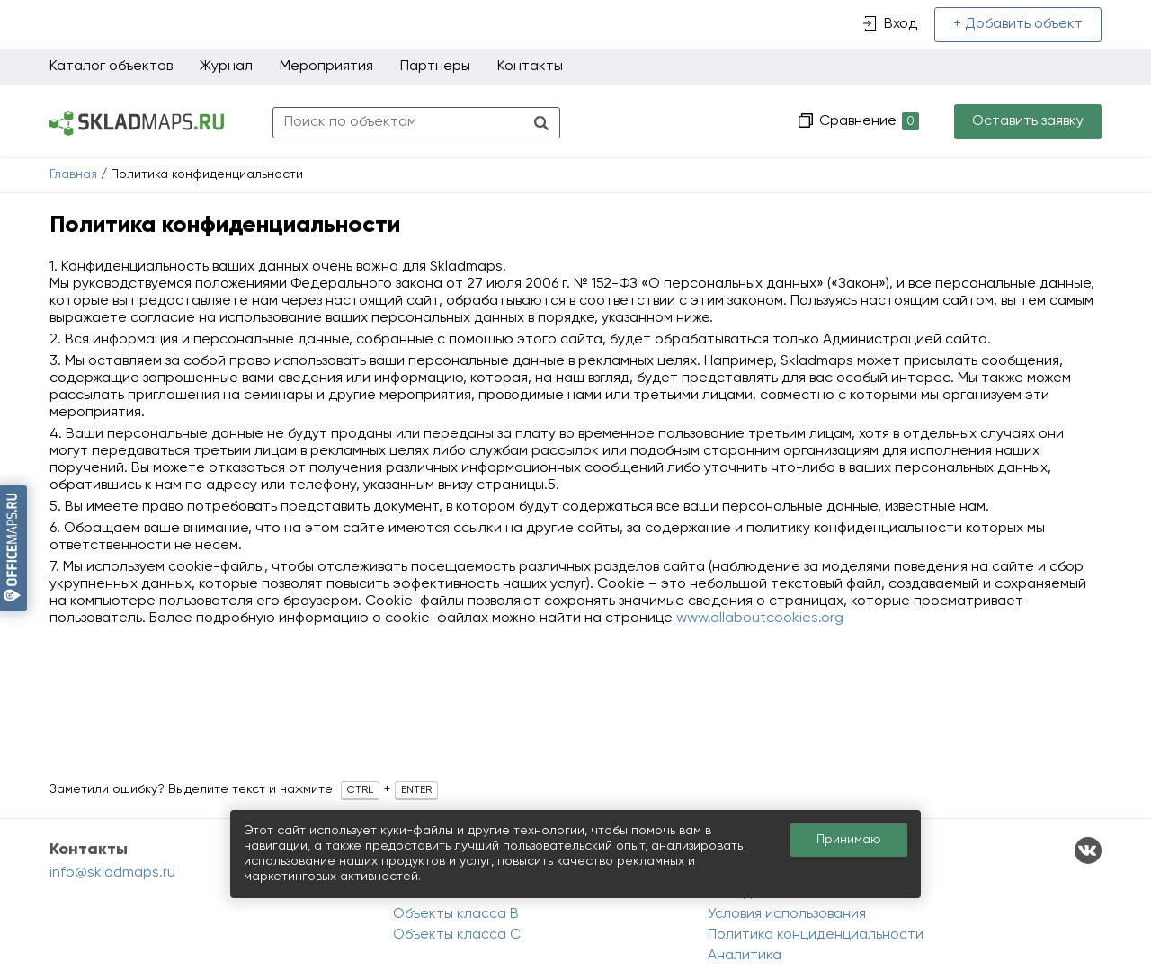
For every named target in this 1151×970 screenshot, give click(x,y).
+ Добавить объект (1018, 24)
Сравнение (867, 121)
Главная (73, 174)
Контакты (530, 66)
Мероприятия (326, 66)
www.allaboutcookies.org (759, 618)
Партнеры (435, 66)
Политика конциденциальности (815, 935)
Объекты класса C (457, 935)
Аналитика (744, 955)
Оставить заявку (1028, 121)
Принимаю (848, 839)
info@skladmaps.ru (112, 873)
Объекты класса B (456, 914)
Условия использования (787, 914)
